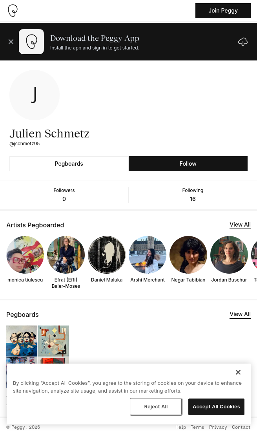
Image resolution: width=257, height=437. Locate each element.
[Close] (238, 372)
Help (180, 427)
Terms (197, 427)
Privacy (218, 427)
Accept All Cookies (216, 406)
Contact (241, 427)
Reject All (156, 406)
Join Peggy (223, 10)
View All (240, 224)
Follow (188, 163)
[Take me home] (12, 10)
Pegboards (69, 163)
